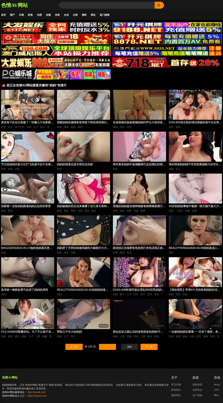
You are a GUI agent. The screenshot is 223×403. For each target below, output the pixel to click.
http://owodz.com (37, 392)
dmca (217, 384)
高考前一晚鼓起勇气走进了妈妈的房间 (24, 289)
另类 (57, 14)
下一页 (149, 346)
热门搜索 (104, 14)
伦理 (39, 14)
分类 (75, 14)
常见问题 (176, 384)
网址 (93, 14)
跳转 (129, 346)
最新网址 (176, 395)
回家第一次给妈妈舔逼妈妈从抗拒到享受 (26, 206)
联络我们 (176, 389)
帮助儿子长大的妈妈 (69, 331)
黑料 (84, 14)
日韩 (21, 14)
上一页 (74, 346)
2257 (216, 389)
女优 (66, 14)
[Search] (107, 5)
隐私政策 (197, 384)
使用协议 (197, 389)
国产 (12, 14)
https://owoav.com (37, 395)
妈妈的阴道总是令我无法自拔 (75, 164)
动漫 (48, 14)
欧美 (30, 14)
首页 (3, 14)
